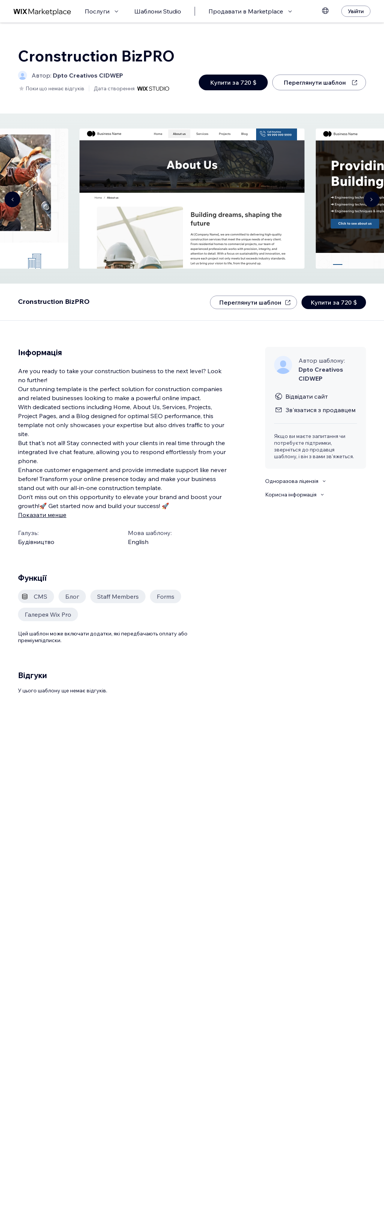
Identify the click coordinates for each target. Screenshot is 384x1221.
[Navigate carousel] (12, 199)
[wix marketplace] (42, 11)
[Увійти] (355, 11)
